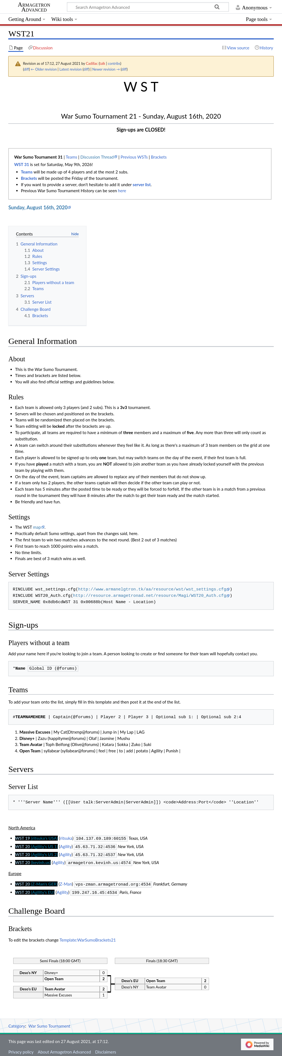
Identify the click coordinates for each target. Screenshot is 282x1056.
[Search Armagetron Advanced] (148, 6)
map (37, 527)
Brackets (159, 156)
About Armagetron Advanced (64, 1048)
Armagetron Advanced (34, 7)
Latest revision (70, 69)
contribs (114, 63)
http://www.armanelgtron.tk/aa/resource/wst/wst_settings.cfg (152, 589)
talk (102, 63)
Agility (66, 845)
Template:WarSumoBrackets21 (87, 936)
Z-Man (66, 881)
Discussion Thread (97, 156)
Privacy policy (20, 1048)
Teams (71, 156)
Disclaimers (105, 1048)
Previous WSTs (134, 156)
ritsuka (66, 838)
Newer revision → (106, 69)
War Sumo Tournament (49, 1022)
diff (26, 69)
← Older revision (44, 69)
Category (16, 1022)
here (122, 190)
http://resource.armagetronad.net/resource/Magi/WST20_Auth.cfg (149, 595)
